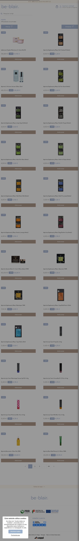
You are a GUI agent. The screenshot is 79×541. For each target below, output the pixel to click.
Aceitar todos (15, 531)
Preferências (15, 535)
